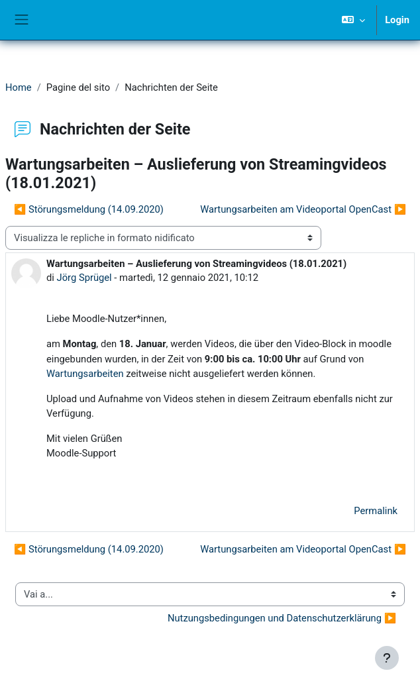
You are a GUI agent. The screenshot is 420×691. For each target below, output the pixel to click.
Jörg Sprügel (84, 278)
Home (18, 87)
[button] (353, 20)
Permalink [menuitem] (375, 511)
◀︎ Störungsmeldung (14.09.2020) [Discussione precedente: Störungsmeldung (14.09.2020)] (89, 209)
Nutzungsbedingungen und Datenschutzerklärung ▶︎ (282, 618)
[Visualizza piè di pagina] (387, 658)
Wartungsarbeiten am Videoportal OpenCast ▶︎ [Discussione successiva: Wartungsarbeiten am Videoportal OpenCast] (303, 209)
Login (397, 20)
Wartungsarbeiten (85, 374)
